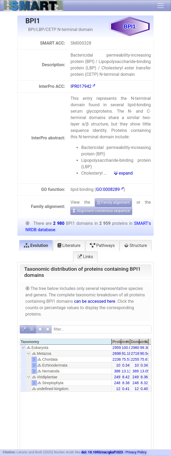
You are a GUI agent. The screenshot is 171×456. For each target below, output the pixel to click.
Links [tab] (85, 256)
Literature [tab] (69, 245)
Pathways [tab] (102, 245)
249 (117, 377)
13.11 (126, 371)
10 (118, 365)
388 (117, 371)
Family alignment (113, 202)
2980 (135, 347)
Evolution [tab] (36, 245)
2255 (135, 359)
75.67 (144, 359)
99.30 (144, 347)
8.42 (126, 377)
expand (123, 173)
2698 (116, 353)
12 (118, 389)
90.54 (144, 353)
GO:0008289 (110, 189)
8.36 (144, 377)
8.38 (126, 383)
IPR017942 (82, 86)
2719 (135, 353)
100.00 (127, 347)
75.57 (126, 359)
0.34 (126, 365)
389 (135, 371)
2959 (116, 347)
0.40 (144, 389)
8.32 (144, 383)
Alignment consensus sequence (101, 211)
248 (117, 383)
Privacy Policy (136, 452)
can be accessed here (94, 301)
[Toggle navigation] (160, 5)
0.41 (126, 389)
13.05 (144, 371)
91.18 (126, 353)
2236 (116, 359)
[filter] (101, 329)
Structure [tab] (135, 245)
